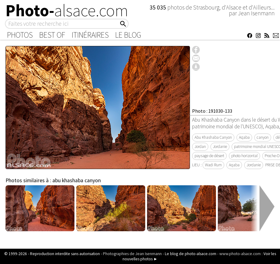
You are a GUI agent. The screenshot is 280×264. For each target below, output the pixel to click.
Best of (52, 35)
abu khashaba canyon (76, 180)
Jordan (200, 146)
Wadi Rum (213, 165)
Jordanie (220, 146)
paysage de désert (209, 155)
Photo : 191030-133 (212, 111)
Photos (20, 35)
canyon (263, 137)
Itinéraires (90, 35)
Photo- (67, 10)
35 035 (158, 7)
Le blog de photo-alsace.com (190, 253)
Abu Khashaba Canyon (213, 137)
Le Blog (128, 35)
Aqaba (244, 137)
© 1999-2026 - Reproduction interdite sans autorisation (52, 253)
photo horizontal (244, 155)
